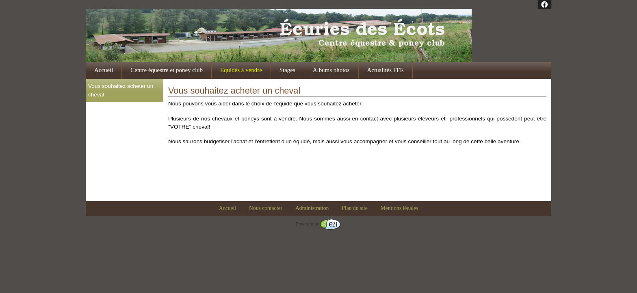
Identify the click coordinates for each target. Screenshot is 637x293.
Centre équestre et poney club (166, 70)
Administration (312, 208)
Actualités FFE (385, 70)
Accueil (103, 70)
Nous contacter (265, 208)
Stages (287, 70)
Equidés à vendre (241, 70)
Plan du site (354, 208)
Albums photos (331, 70)
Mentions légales (399, 208)
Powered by (318, 223)
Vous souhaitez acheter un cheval (120, 90)
